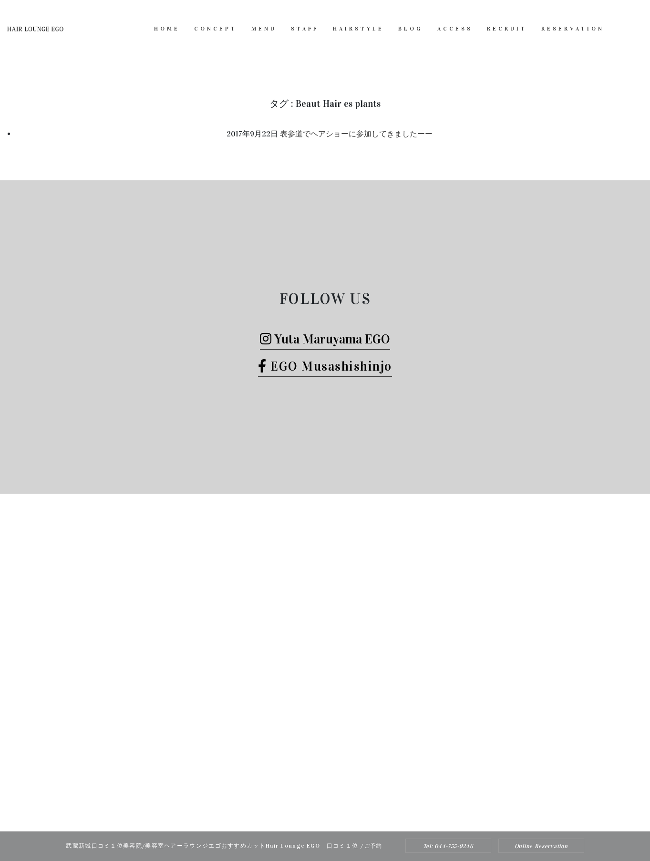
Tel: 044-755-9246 (448, 846)
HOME (167, 28)
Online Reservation (541, 846)
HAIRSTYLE (358, 28)
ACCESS (455, 28)
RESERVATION (572, 28)
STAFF (305, 28)
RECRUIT (507, 28)
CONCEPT (215, 28)
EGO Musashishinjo (325, 366)
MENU (264, 28)
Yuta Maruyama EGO (325, 339)
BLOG (410, 28)
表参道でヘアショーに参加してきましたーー (356, 133)
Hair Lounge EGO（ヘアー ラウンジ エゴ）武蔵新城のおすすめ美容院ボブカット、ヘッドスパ (312, 812)
